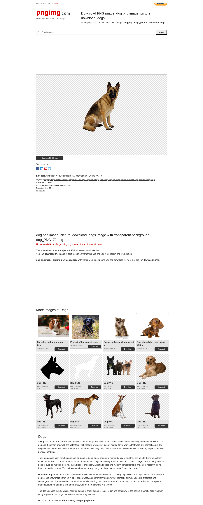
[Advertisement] (101, 55)
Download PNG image (50, 158)
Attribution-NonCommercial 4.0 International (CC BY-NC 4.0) (74, 176)
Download (61, 349)
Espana (55, 3)
